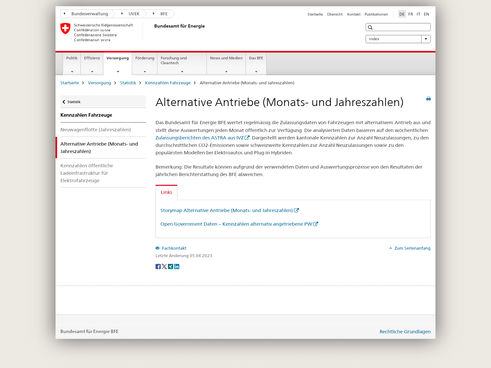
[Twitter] (165, 266)
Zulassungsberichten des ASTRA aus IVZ (200, 138)
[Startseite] (152, 32)
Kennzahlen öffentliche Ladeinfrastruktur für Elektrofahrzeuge (86, 173)
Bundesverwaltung (86, 14)
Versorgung (119, 60)
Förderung (144, 57)
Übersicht (335, 14)
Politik (72, 57)
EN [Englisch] (426, 14)
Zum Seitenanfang (412, 248)
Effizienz (92, 57)
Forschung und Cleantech (174, 60)
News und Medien (226, 57)
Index (398, 38)
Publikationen (376, 14)
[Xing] (171, 266)
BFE (160, 14)
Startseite (315, 14)
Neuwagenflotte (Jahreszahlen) (95, 129)
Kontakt (353, 14)
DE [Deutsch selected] (402, 14)
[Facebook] (159, 266)
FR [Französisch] (410, 14)
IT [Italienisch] (418, 14)
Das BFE (256, 57)
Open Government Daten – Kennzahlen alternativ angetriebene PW (236, 224)
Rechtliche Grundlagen (405, 331)
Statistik (128, 82)
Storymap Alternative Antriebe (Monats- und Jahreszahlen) (226, 210)
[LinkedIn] (176, 266)
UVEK (130, 14)
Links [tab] (166, 192)
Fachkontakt (173, 248)
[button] (371, 27)
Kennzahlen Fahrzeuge (168, 82)
